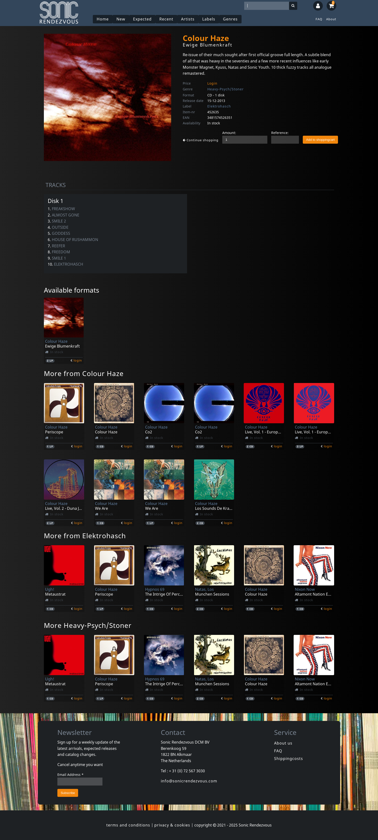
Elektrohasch (219, 106)
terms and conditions (128, 825)
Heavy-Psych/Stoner (225, 89)
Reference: (280, 132)
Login (212, 83)
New (120, 19)
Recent (166, 19)
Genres (230, 19)
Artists (188, 19)
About (331, 19)
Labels (208, 19)
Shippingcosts (288, 758)
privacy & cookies (172, 825)
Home (103, 19)
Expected (142, 19)
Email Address (70, 774)
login (78, 360)
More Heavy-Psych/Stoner (88, 625)
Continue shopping (200, 140)
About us (283, 743)
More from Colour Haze (84, 373)
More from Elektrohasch (85, 535)
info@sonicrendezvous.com (189, 781)
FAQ (319, 19)
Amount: (229, 132)
